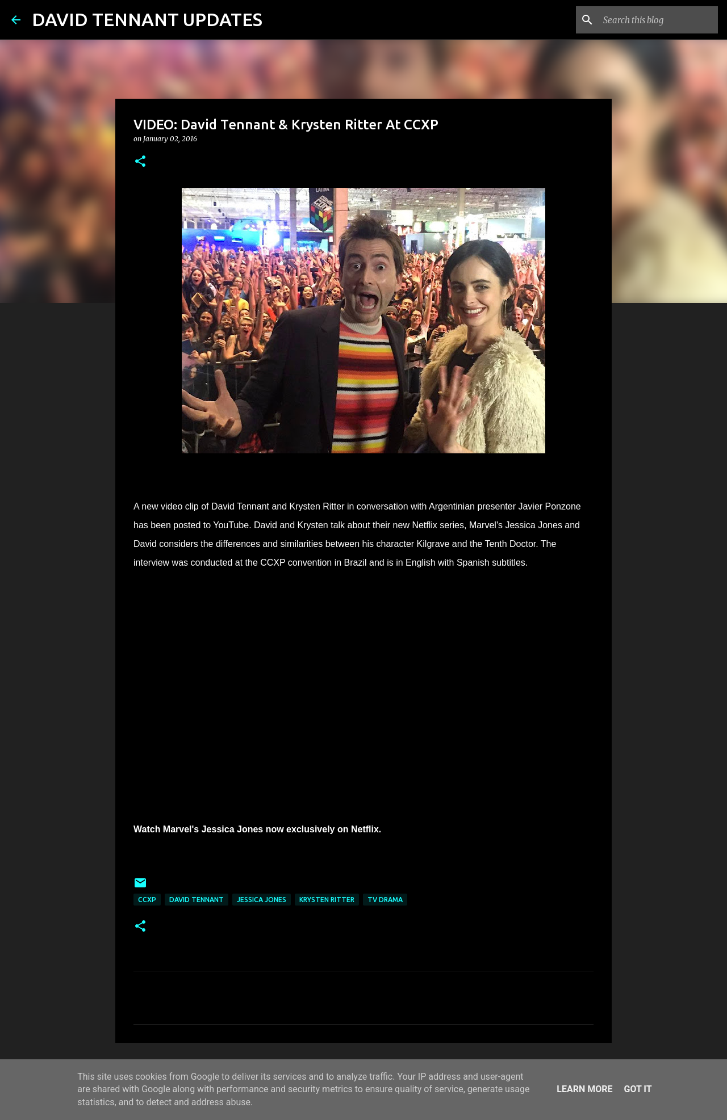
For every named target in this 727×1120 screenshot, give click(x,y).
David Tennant (196, 899)
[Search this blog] (658, 19)
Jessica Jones (261, 899)
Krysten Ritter (326, 899)
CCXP (147, 899)
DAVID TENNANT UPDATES (147, 19)
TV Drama (385, 899)
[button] (140, 162)
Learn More (584, 1089)
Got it (637, 1089)
